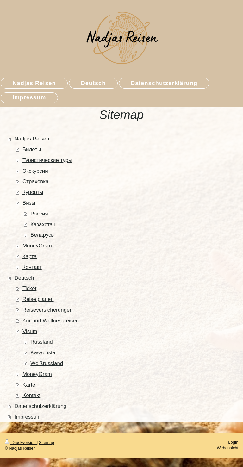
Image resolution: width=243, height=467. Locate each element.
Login (233, 442)
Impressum (28, 417)
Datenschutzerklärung (40, 406)
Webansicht (227, 447)
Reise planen (38, 299)
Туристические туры (47, 160)
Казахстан (42, 224)
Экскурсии (35, 171)
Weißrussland (46, 363)
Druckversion (21, 442)
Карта (29, 256)
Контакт (32, 267)
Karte (28, 385)
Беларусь (42, 235)
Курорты (32, 192)
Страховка (35, 181)
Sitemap (46, 442)
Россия (39, 214)
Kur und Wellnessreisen (50, 321)
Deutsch (24, 278)
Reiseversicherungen (47, 310)
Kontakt (31, 395)
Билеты (31, 149)
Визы (28, 203)
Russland (41, 342)
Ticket (29, 288)
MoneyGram (37, 246)
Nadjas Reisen (32, 139)
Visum (29, 331)
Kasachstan (44, 353)
